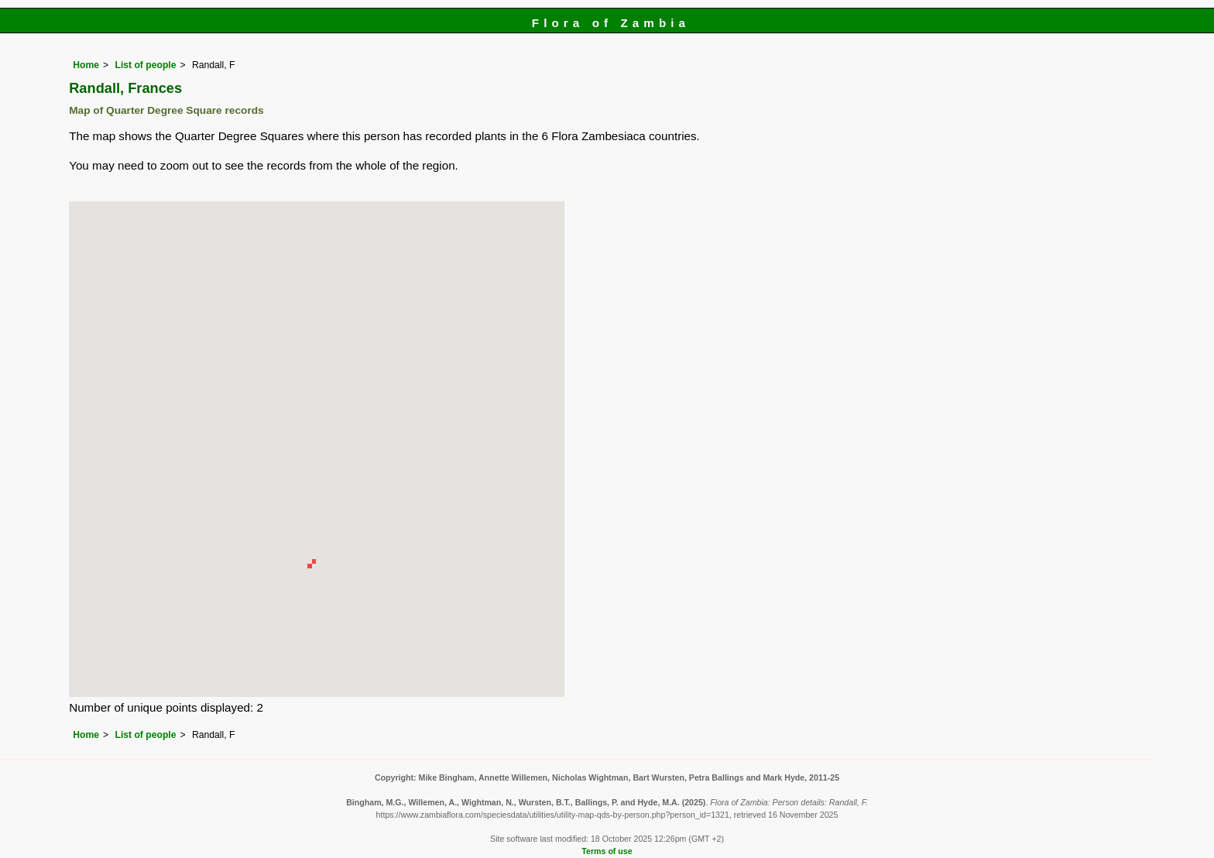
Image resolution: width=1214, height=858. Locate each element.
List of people (145, 65)
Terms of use (606, 851)
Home (86, 65)
